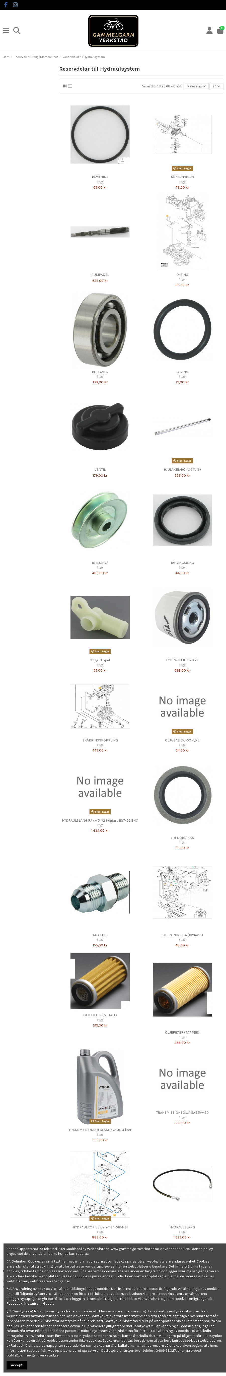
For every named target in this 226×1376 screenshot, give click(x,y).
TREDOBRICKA (182, 838)
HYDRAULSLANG (182, 1227)
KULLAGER (100, 372)
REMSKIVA (100, 563)
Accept (17, 1365)
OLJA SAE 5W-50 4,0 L (182, 740)
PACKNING (100, 177)
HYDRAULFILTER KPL (182, 660)
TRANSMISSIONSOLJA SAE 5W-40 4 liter (100, 1130)
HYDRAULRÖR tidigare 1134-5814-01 (100, 1227)
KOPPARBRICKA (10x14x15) (182, 935)
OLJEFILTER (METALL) (100, 1015)
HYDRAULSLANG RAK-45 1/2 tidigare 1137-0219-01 (100, 820)
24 (216, 86)
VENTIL (100, 469)
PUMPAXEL (100, 275)
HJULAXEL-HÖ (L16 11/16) (182, 469)
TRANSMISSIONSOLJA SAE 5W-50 (182, 1112)
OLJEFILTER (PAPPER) (182, 1032)
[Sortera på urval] (196, 86)
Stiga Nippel (100, 660)
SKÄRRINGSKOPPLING (100, 740)
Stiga (100, 182)
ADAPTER (100, 935)
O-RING (182, 275)
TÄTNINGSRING (182, 177)
